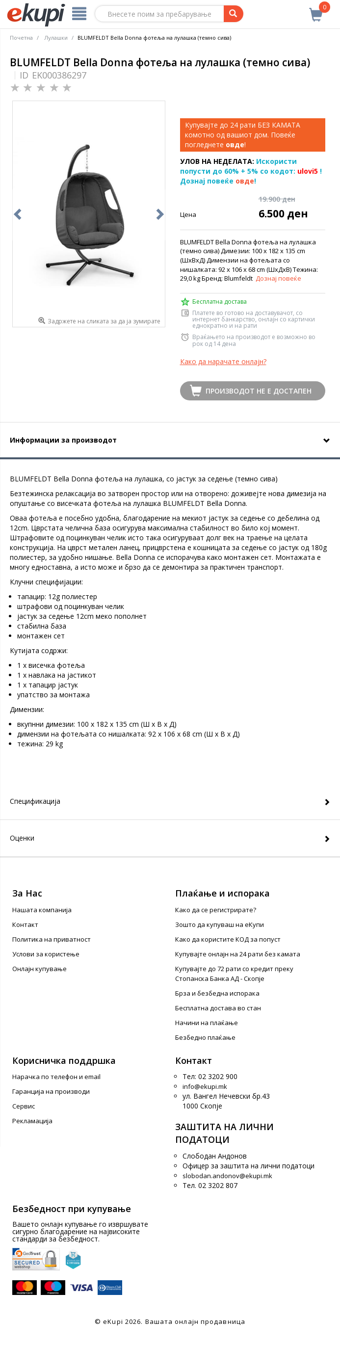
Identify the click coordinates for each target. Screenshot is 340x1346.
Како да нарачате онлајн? (223, 361)
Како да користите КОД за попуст (228, 939)
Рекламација (32, 1120)
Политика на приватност (51, 939)
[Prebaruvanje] (233, 13)
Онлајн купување (39, 968)
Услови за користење (45, 954)
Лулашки (56, 37)
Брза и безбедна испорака (217, 993)
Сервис (23, 1106)
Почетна (21, 37)
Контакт (25, 924)
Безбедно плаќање (205, 1037)
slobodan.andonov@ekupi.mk (227, 1175)
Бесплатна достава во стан (218, 1007)
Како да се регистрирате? (215, 909)
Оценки (22, 838)
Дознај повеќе (278, 278)
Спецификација (35, 801)
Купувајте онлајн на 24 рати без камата (237, 954)
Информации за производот (63, 440)
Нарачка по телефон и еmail (56, 1076)
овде (244, 180)
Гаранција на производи (51, 1091)
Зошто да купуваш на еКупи (219, 924)
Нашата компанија (42, 909)
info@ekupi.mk (205, 1086)
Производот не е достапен (259, 391)
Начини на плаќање (206, 1022)
